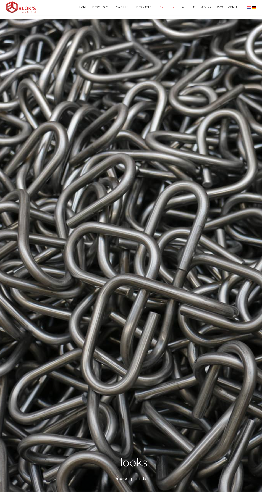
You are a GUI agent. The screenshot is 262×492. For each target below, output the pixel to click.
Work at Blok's (212, 7)
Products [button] (144, 7)
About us (188, 7)
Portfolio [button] (166, 7)
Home (83, 7)
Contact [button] (235, 7)
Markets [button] (122, 7)
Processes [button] (100, 7)
